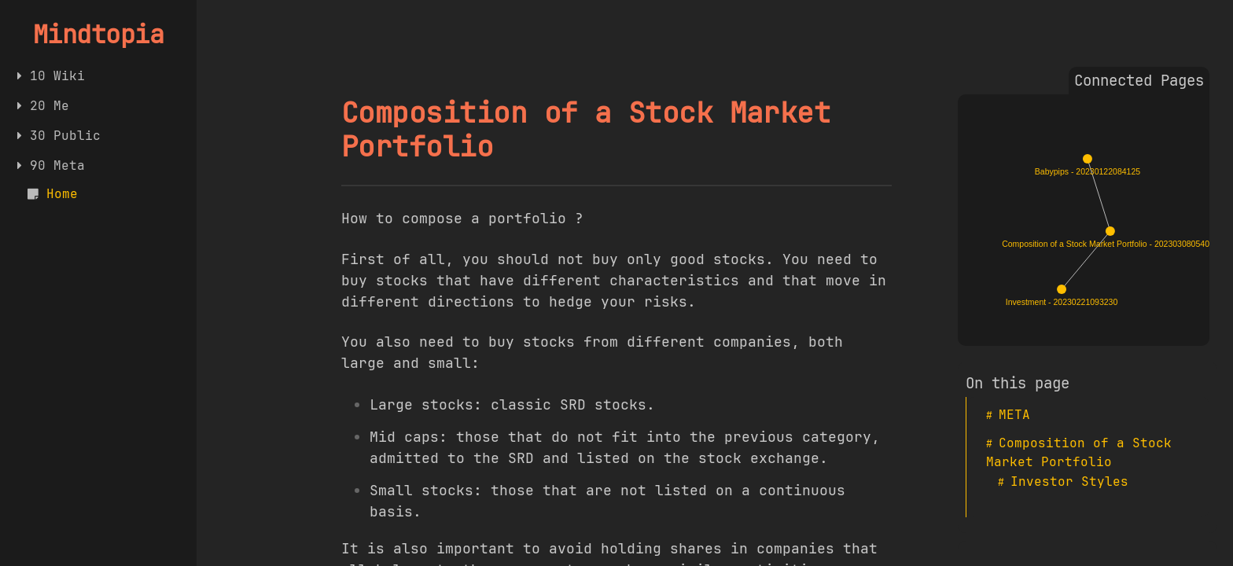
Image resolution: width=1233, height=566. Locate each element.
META (1014, 414)
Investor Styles (1069, 481)
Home (62, 194)
